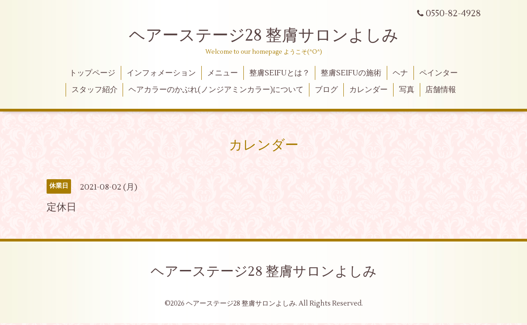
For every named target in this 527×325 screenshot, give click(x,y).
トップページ (92, 73)
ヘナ (400, 73)
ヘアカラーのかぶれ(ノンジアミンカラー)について (216, 90)
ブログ (326, 90)
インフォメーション (161, 73)
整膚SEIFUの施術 (351, 73)
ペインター (438, 73)
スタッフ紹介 (94, 90)
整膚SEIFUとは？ (279, 73)
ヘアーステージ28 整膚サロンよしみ (264, 35)
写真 (406, 90)
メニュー (222, 73)
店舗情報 (440, 90)
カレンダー (368, 90)
